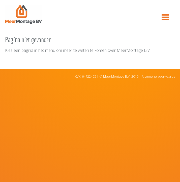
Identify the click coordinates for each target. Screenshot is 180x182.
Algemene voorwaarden (159, 76)
